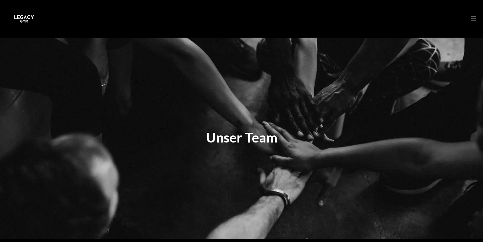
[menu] (473, 19)
